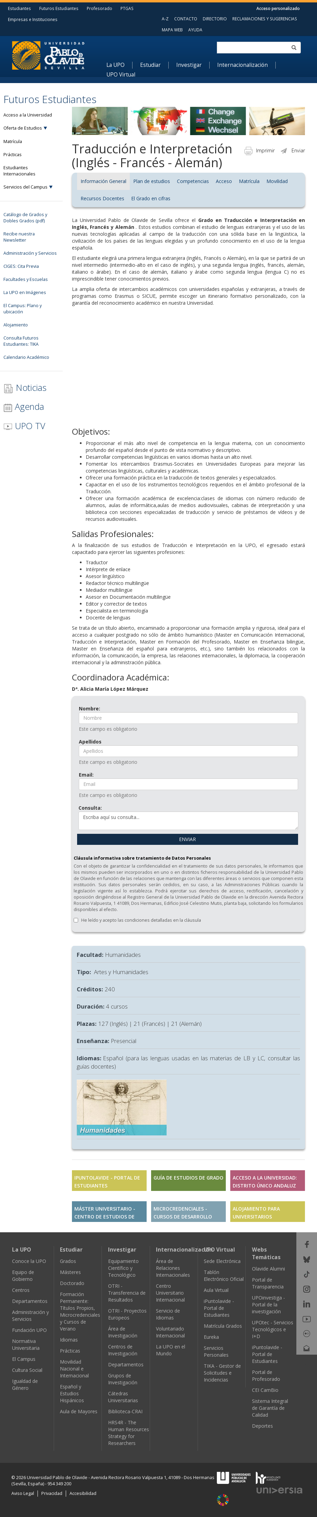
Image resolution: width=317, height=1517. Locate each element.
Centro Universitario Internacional (170, 1293)
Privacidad (51, 1493)
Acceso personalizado (278, 8)
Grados (68, 1261)
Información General (103, 181)
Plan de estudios (151, 181)
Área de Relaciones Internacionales (173, 1268)
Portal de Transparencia (268, 1283)
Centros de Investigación (122, 1350)
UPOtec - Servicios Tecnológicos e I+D (272, 1329)
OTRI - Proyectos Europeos (127, 1314)
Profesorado (99, 8)
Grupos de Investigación (122, 1379)
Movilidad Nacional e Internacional (74, 1368)
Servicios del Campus (25, 187)
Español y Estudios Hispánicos (72, 1393)
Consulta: (90, 808)
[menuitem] (119, 65)
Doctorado (72, 1283)
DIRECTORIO (215, 18)
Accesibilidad (83, 1493)
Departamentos (29, 1301)
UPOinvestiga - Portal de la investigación (268, 1304)
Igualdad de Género (25, 1384)
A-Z (165, 18)
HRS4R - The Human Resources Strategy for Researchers (128, 1432)
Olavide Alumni (268, 1268)
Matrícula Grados (223, 1326)
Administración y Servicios (30, 1315)
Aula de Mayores (78, 1411)
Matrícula (249, 181)
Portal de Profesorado (266, 1375)
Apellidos (90, 741)
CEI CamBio (265, 1390)
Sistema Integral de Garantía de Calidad (270, 1408)
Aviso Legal (22, 1493)
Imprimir (259, 150)
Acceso (224, 181)
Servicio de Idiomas (168, 1314)
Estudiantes (19, 8)
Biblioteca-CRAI (125, 1411)
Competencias (193, 181)
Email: (86, 774)
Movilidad (277, 181)
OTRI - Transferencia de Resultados (127, 1293)
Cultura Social (27, 1370)
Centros (21, 1290)
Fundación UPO (29, 1330)
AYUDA (195, 29)
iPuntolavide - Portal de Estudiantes (219, 1308)
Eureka (211, 1337)
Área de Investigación (122, 1332)
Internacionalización (242, 65)
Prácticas (70, 1350)
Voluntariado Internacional (170, 1332)
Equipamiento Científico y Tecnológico (123, 1268)
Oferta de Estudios (22, 128)
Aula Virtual (216, 1290)
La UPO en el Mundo (170, 1350)
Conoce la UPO (29, 1261)
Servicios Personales (216, 1351)
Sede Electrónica (222, 1261)
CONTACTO (185, 18)
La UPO (115, 65)
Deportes (262, 1426)
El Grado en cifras (150, 198)
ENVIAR (187, 839)
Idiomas (69, 1339)
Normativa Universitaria (26, 1344)
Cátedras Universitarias (123, 1397)
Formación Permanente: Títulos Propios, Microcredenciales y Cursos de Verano (80, 1311)
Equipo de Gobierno (23, 1275)
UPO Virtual (120, 74)
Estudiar (150, 65)
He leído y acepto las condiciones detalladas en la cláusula (141, 920)
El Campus (23, 1359)
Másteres (70, 1272)
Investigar (189, 65)
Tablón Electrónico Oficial (224, 1275)
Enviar (292, 150)
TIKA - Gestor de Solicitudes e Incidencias (222, 1373)
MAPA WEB (172, 29)
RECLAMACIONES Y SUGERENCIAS (264, 18)
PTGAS (127, 8)
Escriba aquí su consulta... (188, 820)
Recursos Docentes (102, 198)
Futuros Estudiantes (58, 8)
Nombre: (89, 708)
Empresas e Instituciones (32, 19)
